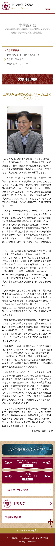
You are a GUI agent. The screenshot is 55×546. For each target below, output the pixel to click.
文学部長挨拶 (13, 50)
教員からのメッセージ (17, 64)
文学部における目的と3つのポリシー (24, 55)
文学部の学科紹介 (15, 59)
